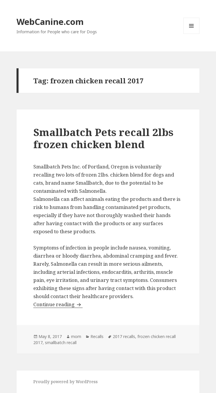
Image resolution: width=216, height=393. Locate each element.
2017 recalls (124, 336)
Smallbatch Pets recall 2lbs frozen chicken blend (103, 138)
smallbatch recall (61, 342)
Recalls (97, 336)
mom (76, 336)
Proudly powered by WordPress (65, 381)
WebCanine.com (50, 21)
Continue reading (58, 304)
